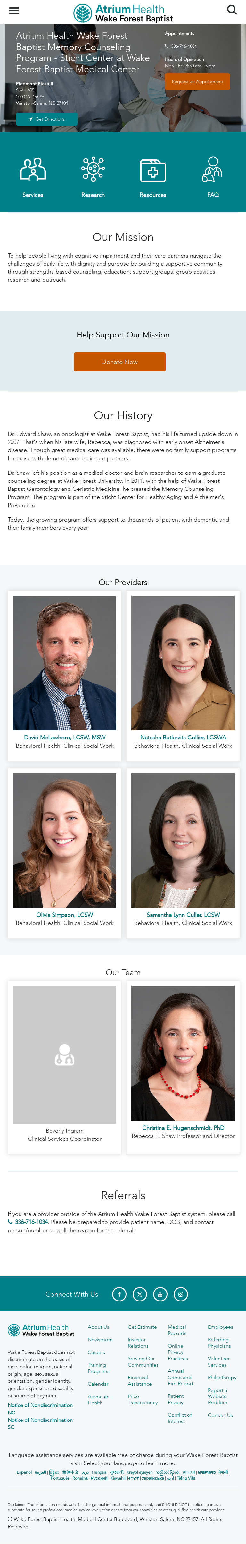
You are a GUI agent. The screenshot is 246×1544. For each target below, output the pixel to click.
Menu (15, 7)
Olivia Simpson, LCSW (64, 914)
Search (229, 7)
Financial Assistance (140, 1380)
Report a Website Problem (217, 1396)
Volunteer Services (219, 1361)
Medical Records (177, 1330)
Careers (96, 1352)
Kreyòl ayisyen (139, 1472)
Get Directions (50, 119)
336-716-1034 (184, 46)
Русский (99, 1478)
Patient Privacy (176, 1399)
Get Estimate (142, 1327)
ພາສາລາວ (207, 1472)
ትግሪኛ (133, 1478)
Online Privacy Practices (178, 1352)
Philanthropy (222, 1377)
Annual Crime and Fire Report (180, 1377)
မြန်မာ (54, 1472)
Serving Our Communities (143, 1361)
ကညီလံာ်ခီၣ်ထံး (167, 1472)
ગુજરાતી (117, 1472)
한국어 (189, 1472)
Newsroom (100, 1339)
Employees (220, 1327)
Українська (153, 1478)
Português (60, 1478)
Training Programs (99, 1368)
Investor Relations (138, 1342)
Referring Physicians (219, 1342)
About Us (98, 1327)
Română (80, 1478)
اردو (170, 1478)
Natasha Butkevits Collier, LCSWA (183, 737)
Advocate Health (99, 1400)
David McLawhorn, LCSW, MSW (64, 737)
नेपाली (223, 1472)
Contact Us (220, 1415)
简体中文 (70, 1472)
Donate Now (120, 362)
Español (24, 1472)
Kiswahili (118, 1478)
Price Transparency (143, 1399)
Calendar (98, 1384)
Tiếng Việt (186, 1478)
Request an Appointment (197, 81)
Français (99, 1472)
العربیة (40, 1472)
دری (85, 1472)
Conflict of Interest (180, 1418)
